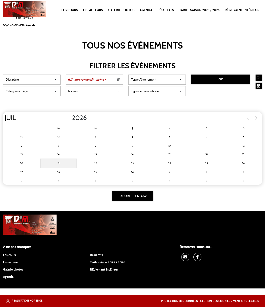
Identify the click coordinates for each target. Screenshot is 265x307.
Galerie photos (121, 10)
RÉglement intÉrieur (104, 269)
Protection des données (179, 301)
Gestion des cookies (215, 301)
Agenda (146, 10)
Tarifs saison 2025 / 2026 (107, 262)
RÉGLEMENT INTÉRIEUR (242, 10)
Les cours (69, 10)
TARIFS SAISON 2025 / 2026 (199, 10)
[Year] (68, 118)
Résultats (166, 10)
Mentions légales (246, 301)
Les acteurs (93, 10)
